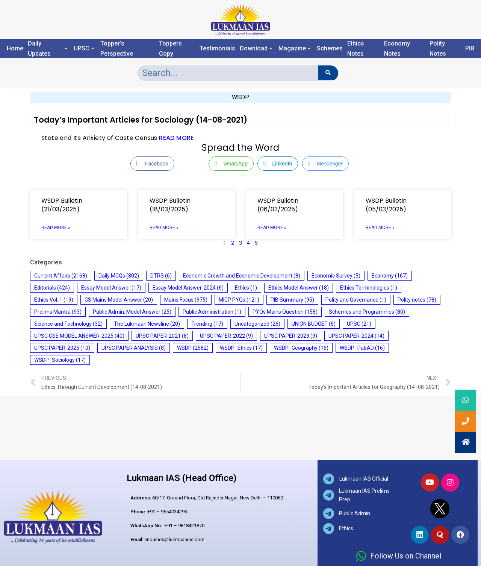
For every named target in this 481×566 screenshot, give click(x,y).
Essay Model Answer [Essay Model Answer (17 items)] (111, 288)
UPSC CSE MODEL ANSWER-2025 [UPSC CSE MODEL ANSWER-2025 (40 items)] (79, 336)
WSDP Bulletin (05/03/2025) (386, 205)
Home (15, 48)
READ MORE (176, 138)
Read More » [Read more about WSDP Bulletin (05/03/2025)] (380, 227)
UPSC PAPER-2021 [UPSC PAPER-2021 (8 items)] (162, 336)
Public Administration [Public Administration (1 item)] (212, 312)
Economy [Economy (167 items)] (390, 276)
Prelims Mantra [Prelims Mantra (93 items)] (58, 312)
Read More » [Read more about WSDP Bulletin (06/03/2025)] (271, 227)
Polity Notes (438, 48)
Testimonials (217, 48)
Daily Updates (47, 48)
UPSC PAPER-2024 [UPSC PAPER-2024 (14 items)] (356, 336)
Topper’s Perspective (116, 48)
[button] (465, 442)
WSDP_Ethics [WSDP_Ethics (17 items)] (241, 348)
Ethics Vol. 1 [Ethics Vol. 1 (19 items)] (53, 300)
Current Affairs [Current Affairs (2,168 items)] (60, 276)
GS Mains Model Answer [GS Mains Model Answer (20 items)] (119, 300)
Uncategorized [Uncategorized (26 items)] (257, 324)
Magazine (294, 48)
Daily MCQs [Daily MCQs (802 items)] (118, 276)
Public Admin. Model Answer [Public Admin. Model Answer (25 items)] (132, 312)
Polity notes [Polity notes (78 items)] (417, 300)
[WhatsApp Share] (231, 163)
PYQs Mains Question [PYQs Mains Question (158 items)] (285, 312)
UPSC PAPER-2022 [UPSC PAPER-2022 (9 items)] (226, 336)
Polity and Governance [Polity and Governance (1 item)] (355, 300)
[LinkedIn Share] (277, 163)
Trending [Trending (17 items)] (207, 324)
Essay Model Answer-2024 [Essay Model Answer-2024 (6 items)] (188, 288)
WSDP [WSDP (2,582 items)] (193, 348)
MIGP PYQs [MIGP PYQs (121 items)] (239, 300)
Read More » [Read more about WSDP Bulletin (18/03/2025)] (164, 227)
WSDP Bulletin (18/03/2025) (170, 205)
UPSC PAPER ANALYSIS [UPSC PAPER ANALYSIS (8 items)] (133, 348)
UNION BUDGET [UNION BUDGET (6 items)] (314, 324)
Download (256, 48)
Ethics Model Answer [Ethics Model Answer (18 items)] (298, 288)
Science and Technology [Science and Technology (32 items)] (68, 324)
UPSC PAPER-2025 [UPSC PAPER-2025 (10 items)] (62, 348)
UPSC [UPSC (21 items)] (359, 324)
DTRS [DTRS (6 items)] (161, 276)
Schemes (330, 48)
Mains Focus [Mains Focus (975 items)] (185, 300)
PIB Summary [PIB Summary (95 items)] (292, 300)
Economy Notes (397, 48)
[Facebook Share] (152, 163)
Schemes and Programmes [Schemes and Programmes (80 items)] (367, 312)
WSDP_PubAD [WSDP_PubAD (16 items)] (362, 348)
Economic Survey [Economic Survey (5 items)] (336, 276)
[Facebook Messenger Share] (325, 163)
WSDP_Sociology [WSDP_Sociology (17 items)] (60, 360)
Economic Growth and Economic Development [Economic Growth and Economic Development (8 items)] (241, 276)
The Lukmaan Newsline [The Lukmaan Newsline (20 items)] (147, 324)
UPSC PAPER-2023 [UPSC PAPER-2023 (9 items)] (290, 336)
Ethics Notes (355, 48)
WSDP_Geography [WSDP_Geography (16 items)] (301, 348)
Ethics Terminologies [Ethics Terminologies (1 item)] (368, 288)
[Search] (328, 72)
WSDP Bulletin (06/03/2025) (277, 205)
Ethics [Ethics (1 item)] (246, 288)
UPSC (84, 48)
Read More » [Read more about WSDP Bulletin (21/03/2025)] (55, 227)
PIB (469, 48)
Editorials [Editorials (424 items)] (52, 288)
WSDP (240, 97)
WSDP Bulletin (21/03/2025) (61, 205)
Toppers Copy (170, 48)
